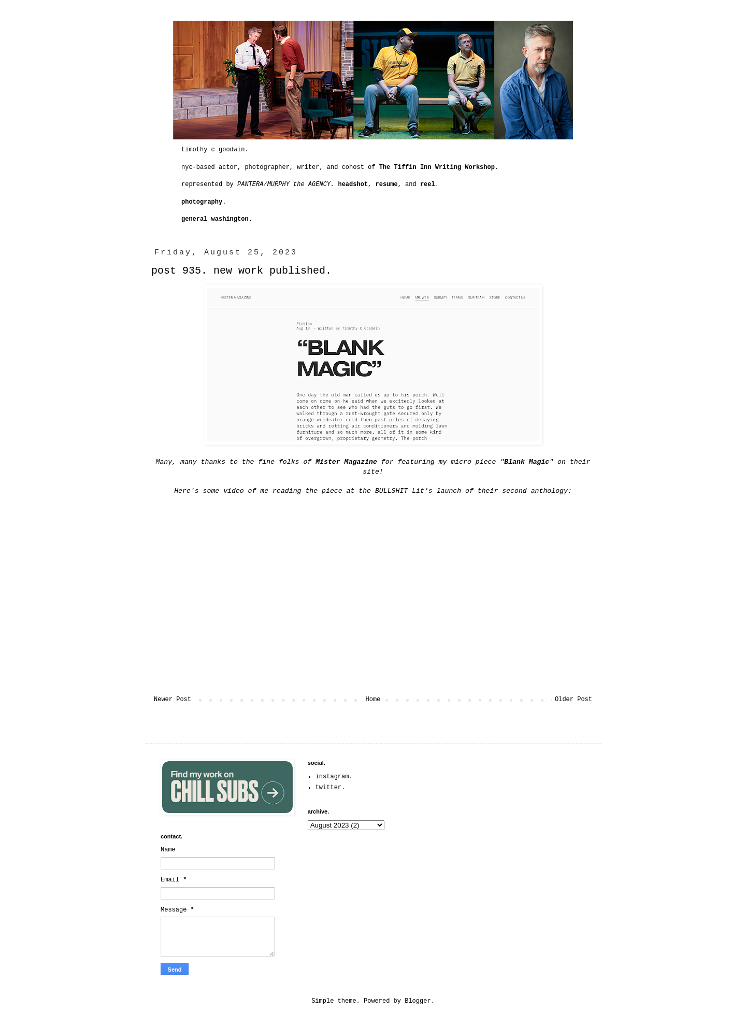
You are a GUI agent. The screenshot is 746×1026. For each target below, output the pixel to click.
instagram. (334, 776)
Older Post (573, 699)
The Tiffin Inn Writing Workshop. (438, 167)
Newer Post (172, 699)
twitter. (330, 787)
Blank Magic (526, 462)
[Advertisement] (519, 824)
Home (373, 699)
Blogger (418, 1001)
